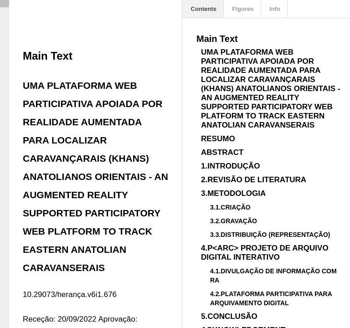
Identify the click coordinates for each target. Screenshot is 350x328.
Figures (242, 8)
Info (274, 8)
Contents (202, 8)
